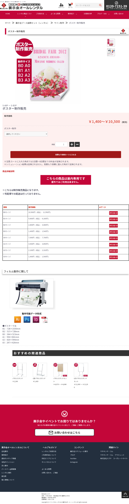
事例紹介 (71, 14)
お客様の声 (88, 14)
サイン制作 (59, 22)
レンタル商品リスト (24, 14)
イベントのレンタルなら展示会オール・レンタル (63, 502)
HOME (7, 14)
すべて (8, 22)
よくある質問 (55, 14)
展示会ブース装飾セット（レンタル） (32, 22)
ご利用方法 (40, 14)
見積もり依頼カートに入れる (65, 154)
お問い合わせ (119, 14)
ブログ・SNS (102, 14)
